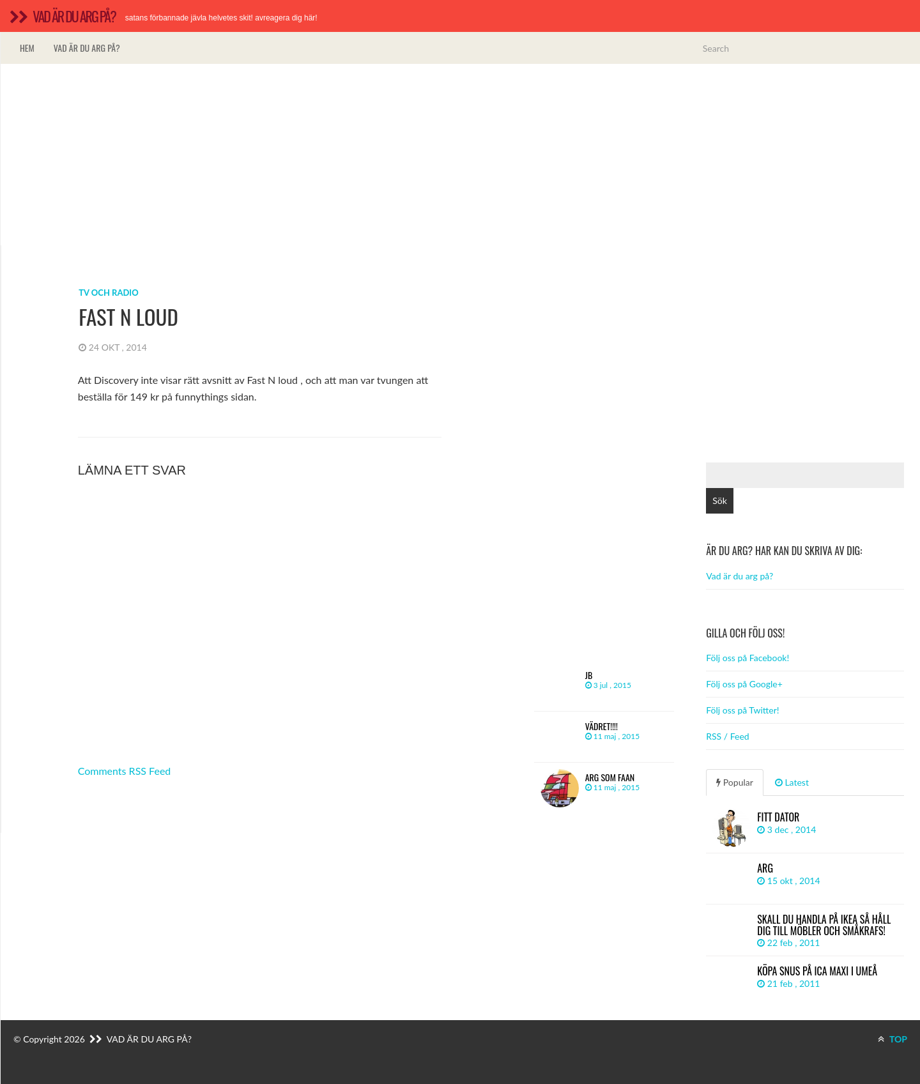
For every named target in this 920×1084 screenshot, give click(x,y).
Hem (27, 47)
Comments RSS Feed (124, 771)
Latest (792, 782)
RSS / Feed (727, 736)
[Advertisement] (460, 154)
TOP (892, 1039)
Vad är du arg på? (87, 47)
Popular (734, 782)
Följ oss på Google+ (744, 683)
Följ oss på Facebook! (747, 657)
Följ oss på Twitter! (742, 710)
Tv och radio (108, 292)
